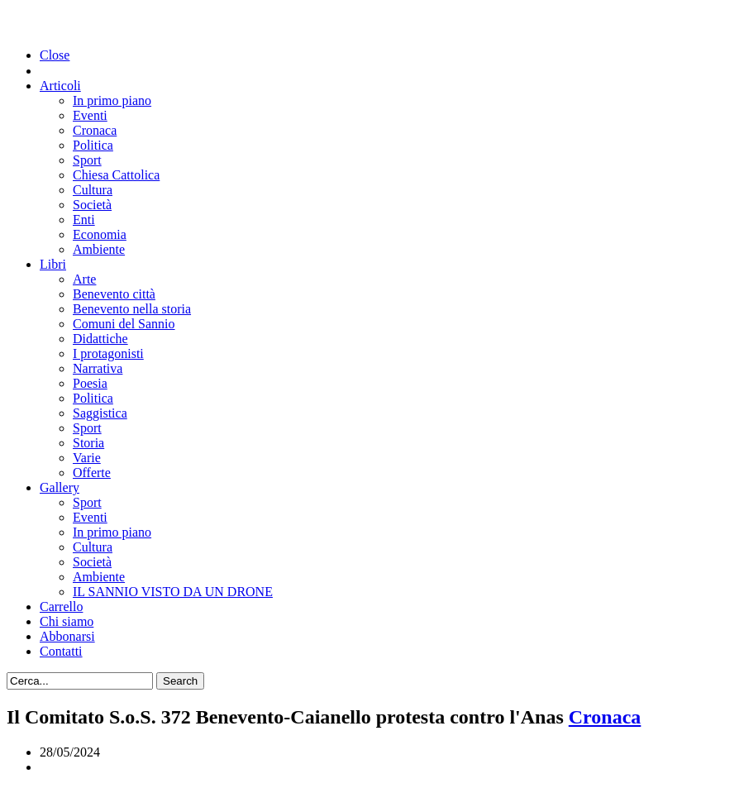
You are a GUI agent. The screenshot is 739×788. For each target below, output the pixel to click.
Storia (88, 443)
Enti (84, 220)
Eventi (90, 115)
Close (54, 55)
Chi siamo (66, 621)
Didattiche (100, 339)
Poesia (90, 383)
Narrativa (97, 368)
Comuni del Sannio (124, 324)
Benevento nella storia (132, 309)
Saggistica (100, 413)
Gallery (59, 487)
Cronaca (95, 130)
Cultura (92, 190)
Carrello (61, 606)
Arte (84, 279)
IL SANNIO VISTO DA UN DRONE (173, 592)
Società (92, 205)
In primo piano (112, 100)
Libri (53, 264)
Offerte (92, 473)
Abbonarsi (67, 636)
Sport (87, 160)
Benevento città (114, 294)
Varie (87, 458)
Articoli (60, 86)
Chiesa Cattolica (116, 175)
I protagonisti (108, 353)
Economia (99, 234)
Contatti (61, 651)
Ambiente (99, 249)
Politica (93, 145)
